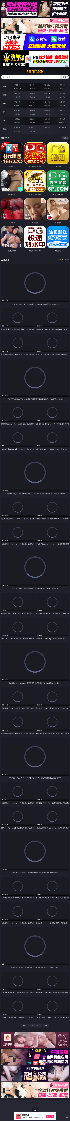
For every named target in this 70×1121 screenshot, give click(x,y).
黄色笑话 (47, 123)
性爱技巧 (62, 123)
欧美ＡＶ (47, 93)
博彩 (5, 86)
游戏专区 (62, 85)
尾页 (45, 1026)
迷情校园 (17, 123)
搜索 (64, 77)
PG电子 (17, 85)
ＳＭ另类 (62, 97)
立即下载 (50, 1116)
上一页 (31, 1026)
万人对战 (47, 85)
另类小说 (32, 123)
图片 (5, 112)
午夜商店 (32, 128)
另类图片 (62, 114)
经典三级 (32, 106)
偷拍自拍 (32, 102)
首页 (24, 1026)
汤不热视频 (62, 128)
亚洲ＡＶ (17, 93)
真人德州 (32, 85)
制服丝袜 (17, 106)
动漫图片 (62, 111)
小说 (5, 120)
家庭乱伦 (32, 119)
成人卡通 (47, 102)
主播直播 (47, 97)
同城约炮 (17, 128)
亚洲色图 (32, 111)
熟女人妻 (17, 97)
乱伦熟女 (47, 106)
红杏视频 (17, 131)
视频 (5, 95)
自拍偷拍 (32, 93)
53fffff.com (35, 72)
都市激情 (17, 119)
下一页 (39, 1026)
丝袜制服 (32, 97)
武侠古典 (62, 119)
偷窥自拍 (17, 111)
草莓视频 (47, 128)
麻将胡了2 (17, 89)
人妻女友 (47, 119)
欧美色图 (47, 111)
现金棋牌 (47, 89)
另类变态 (62, 106)
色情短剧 (32, 131)
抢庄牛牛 (62, 89)
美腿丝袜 (17, 114)
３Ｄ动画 (62, 93)
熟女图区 (47, 114)
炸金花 (32, 89)
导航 (5, 129)
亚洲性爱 (17, 102)
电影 (5, 103)
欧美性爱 (62, 102)
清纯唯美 (32, 114)
